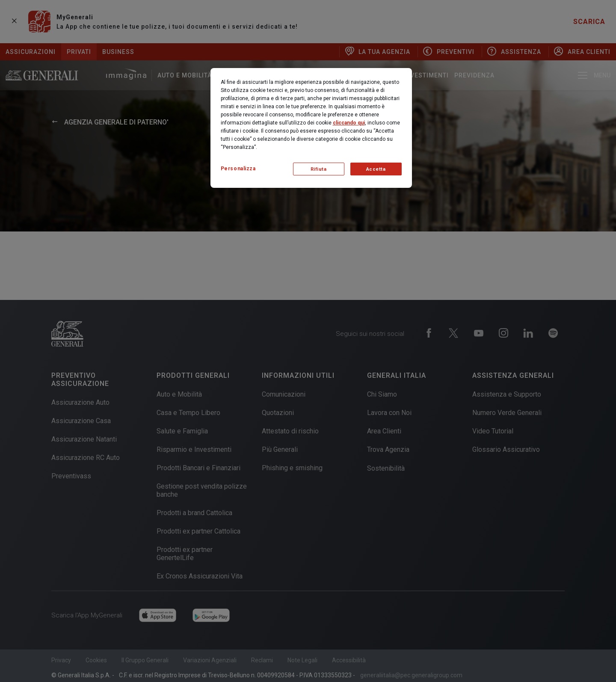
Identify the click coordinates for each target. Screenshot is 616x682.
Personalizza (238, 169)
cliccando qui (349, 123)
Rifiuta (319, 169)
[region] (311, 128)
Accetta (376, 169)
